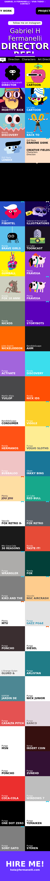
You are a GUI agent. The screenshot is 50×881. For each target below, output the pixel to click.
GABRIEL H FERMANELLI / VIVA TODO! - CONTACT (24, 3)
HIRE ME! (25, 859)
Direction (13, 59)
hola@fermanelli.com (25, 865)
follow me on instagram (27, 23)
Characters (29, 59)
